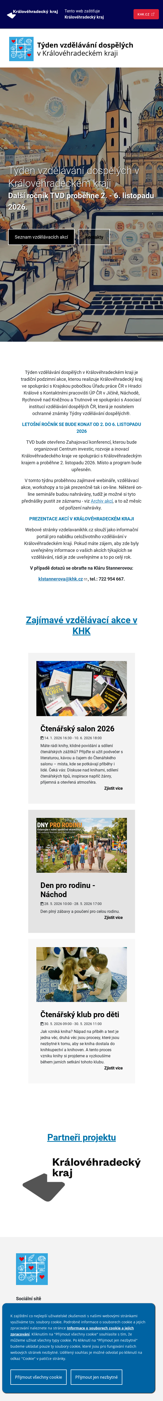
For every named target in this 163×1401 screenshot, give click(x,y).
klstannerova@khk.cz (63, 579)
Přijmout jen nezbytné (96, 1377)
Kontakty (94, 237)
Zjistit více (113, 788)
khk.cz (146, 14)
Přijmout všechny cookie (38, 1377)
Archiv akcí (102, 501)
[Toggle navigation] (149, 49)
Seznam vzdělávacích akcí (41, 237)
